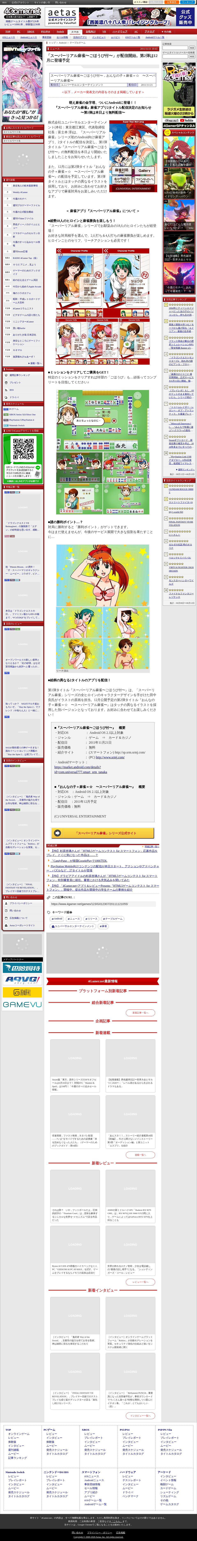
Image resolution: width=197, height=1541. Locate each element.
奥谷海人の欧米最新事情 (25, 185)
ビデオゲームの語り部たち (26, 315)
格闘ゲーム (167, 1484)
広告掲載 (120, 1532)
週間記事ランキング (20, 375)
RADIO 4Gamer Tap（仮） (26, 258)
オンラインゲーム (19, 1433)
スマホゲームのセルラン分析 (26, 235)
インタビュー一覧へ (140, 1415)
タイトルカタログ (57, 1453)
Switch (60, 31)
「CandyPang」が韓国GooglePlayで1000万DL (79, 860)
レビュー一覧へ (140, 1282)
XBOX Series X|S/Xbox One (22, 414)
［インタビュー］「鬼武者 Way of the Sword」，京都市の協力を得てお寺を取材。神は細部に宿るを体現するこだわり (23, 800)
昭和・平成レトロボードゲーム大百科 (26, 301)
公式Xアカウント (20, 2)
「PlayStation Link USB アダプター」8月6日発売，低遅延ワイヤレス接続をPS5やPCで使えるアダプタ (181, 460)
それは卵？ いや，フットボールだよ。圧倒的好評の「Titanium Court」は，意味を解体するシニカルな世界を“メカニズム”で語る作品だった (75, 1215)
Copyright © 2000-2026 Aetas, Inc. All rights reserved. (98, 1537)
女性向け (91, 31)
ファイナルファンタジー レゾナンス (181, 595)
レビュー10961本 (14, 24)
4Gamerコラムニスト (23, 308)
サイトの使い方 (42, 2)
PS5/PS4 (45, 31)
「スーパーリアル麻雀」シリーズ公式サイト (105, 833)
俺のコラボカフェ (22, 293)
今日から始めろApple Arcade (27, 286)
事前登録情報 (92, 1484)
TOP (7, 31)
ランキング (187, 2)
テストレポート (132, 1480)
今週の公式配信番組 (23, 212)
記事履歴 (171, 2)
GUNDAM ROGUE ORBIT (181, 491)
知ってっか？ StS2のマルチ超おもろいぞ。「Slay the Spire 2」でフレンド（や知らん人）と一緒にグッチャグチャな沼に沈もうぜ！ (23, 707)
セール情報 (62, 37)
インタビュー (99, 37)
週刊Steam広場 (20, 251)
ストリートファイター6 (181, 502)
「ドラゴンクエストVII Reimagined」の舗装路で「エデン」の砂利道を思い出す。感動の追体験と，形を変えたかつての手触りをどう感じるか (22, 527)
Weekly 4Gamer (20, 192)
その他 (164, 1500)
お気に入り (156, 2)
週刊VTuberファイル (23, 218)
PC (18, 31)
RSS (4, 2)
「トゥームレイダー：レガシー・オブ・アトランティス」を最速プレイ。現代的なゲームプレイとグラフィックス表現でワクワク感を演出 (181, 411)
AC (136, 31)
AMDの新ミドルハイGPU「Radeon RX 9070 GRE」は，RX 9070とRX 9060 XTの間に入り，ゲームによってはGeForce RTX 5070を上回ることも (130, 1215)
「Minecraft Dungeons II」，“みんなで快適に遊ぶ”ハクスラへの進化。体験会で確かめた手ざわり (181, 427)
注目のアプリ (80, 37)
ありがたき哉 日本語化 (24, 334)
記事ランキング (17, 1457)
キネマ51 (17, 350)
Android (58, 918)
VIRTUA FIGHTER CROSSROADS (181, 569)
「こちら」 (116, 1521)
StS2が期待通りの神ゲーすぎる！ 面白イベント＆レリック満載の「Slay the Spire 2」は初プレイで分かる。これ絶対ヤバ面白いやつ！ (23, 751)
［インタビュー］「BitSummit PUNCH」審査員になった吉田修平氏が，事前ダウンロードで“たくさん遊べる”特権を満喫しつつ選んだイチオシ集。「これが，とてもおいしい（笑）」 (130, 1400)
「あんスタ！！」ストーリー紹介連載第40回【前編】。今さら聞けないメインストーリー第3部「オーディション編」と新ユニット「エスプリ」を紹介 (130, 1140)
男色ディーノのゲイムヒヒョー (26, 226)
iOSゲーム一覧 (132, 37)
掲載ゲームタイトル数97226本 (22, 21)
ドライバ (14, 397)
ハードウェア (120, 31)
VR (104, 31)
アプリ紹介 (91, 1492)
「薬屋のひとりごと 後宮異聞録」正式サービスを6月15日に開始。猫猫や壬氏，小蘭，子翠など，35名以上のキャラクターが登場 (181, 378)
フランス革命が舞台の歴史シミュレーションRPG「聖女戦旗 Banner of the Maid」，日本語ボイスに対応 (181, 345)
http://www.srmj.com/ (110, 757)
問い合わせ (60, 2)
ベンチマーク (131, 1496)
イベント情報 (168, 1480)
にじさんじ (174, 535)
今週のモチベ (19, 198)
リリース (92, 918)
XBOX (30, 31)
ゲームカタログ (169, 1504)
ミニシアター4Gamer (23, 321)
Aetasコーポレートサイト (22, 925)
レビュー (13, 1437)
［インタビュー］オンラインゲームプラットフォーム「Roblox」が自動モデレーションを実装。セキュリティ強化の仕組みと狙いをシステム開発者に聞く (22, 844)
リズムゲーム (168, 1496)
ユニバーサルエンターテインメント (74, 926)
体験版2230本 (32, 24)
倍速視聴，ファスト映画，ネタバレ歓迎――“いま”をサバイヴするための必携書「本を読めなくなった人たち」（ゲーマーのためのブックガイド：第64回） (74, 1140)
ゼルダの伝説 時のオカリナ (180, 546)
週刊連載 (13, 1449)
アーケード (164, 1472)
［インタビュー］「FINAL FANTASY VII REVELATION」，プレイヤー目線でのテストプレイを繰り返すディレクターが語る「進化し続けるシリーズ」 (22, 888)
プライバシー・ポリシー (99, 1532)
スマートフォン (91, 1472)
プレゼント (15, 382)
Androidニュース (28, 37)
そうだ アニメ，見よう (24, 264)
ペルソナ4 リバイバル (180, 557)
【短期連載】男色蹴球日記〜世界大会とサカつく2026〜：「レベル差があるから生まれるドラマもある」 (130, 1083)
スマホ (75, 32)
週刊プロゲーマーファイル (26, 205)
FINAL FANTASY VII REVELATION (181, 523)
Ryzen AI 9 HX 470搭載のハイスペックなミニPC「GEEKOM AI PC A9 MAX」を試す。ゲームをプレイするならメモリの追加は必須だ (75, 1269)
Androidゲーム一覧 (154, 37)
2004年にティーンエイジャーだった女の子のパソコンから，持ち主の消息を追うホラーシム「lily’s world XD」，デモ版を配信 (181, 312)
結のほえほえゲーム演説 (25, 280)
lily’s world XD (176, 512)
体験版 (12, 1441)
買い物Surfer (19, 328)
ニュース (75, 918)
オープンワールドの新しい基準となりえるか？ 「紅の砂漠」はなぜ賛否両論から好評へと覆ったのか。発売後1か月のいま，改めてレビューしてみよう (23, 663)
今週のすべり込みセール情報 (26, 244)
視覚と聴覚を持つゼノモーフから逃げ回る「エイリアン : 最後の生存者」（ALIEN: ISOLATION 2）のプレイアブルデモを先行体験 (181, 328)
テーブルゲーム (114, 918)
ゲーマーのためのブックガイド (26, 272)
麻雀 (104, 926)
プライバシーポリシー (21, 903)
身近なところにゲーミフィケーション (26, 342)
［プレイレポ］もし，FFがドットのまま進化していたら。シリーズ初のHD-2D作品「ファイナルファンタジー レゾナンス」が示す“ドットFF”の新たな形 (181, 394)
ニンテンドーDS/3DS (56, 1472)
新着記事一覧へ (140, 1012)
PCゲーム (14, 409)
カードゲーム (168, 1488)
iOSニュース (8, 37)
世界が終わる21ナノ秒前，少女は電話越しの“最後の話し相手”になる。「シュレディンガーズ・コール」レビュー (130, 1269)
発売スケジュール (57, 1449)
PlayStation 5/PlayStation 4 (21, 420)
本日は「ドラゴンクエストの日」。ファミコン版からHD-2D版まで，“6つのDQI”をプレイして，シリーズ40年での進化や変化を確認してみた (23, 614)
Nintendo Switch (16, 425)
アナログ (150, 31)
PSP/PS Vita (165, 1429)
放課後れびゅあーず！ (24, 356)
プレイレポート (93, 1437)
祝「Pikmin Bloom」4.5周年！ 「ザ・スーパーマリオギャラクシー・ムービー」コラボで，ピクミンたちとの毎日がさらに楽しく (22, 570)
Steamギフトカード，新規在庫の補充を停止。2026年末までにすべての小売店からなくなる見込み (181, 444)
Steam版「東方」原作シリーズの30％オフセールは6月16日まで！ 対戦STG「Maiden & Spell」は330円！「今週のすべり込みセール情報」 (74, 1084)
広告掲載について (19, 918)
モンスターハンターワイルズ (181, 582)
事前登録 (46, 37)
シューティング (169, 1492)
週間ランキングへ (186, 469)
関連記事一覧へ (152, 847)
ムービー (115, 37)
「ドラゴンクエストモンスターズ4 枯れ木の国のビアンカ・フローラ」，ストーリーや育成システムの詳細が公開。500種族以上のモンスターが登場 (181, 361)
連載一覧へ (36, 363)
